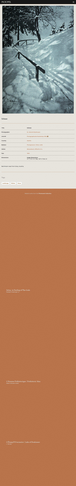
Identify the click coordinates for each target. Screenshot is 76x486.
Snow (19, 183)
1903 (28, 153)
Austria (29, 140)
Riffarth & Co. (39, 149)
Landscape (5, 183)
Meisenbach (30, 149)
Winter (13, 183)
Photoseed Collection (45, 193)
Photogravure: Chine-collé (35, 145)
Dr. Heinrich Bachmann (33, 132)
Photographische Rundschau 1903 (37, 136)
